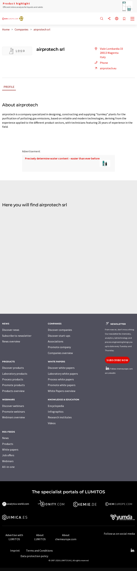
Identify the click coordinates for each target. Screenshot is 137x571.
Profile (9, 87)
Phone (100, 62)
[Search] (101, 19)
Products (7, 444)
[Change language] (116, 19)
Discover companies (60, 330)
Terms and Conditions (39, 550)
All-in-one (8, 467)
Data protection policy (34, 556)
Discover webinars (13, 406)
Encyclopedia (56, 406)
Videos (52, 423)
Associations (55, 341)
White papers (10, 449)
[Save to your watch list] (124, 19)
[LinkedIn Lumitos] (132, 550)
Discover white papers (61, 368)
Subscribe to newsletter (16, 335)
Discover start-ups (59, 335)
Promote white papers (61, 385)
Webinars (8, 461)
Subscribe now (117, 360)
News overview (11, 341)
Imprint (15, 550)
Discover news (10, 330)
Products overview (13, 391)
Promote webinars (13, 411)
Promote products (13, 385)
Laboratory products (14, 373)
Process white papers (61, 379)
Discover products (13, 368)
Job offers (8, 455)
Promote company (59, 347)
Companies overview (60, 353)
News (5, 438)
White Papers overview (61, 391)
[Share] (109, 19)
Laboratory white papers (63, 373)
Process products (12, 379)
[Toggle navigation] (132, 19)
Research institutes (60, 417)
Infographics (56, 411)
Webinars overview (13, 417)
